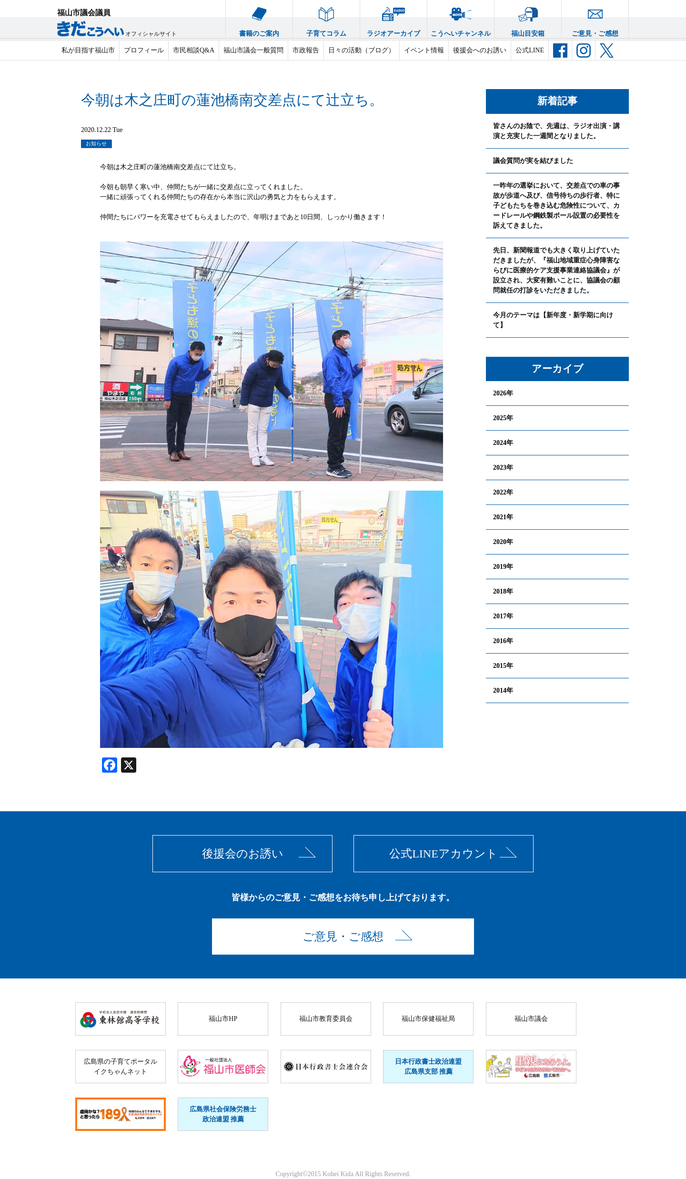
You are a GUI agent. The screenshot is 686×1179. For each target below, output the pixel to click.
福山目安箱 (528, 18)
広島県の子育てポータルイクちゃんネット (120, 1066)
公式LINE (529, 50)
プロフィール (144, 50)
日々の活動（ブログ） (361, 50)
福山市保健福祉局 (428, 1018)
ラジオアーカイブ (393, 18)
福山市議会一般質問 (253, 50)
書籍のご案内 (259, 18)
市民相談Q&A (193, 50)
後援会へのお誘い (479, 50)
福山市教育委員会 (326, 1018)
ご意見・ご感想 (595, 18)
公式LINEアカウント (443, 853)
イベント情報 (424, 50)
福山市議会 (531, 1018)
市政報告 (306, 50)
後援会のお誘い (242, 853)
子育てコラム (326, 18)
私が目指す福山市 (88, 50)
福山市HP (223, 1018)
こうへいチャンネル (461, 18)
